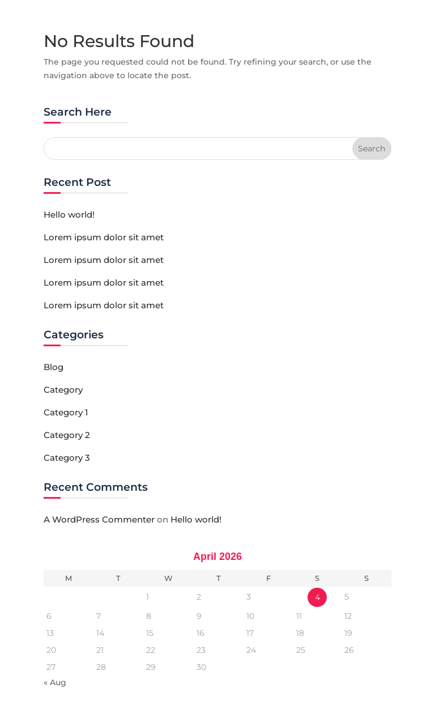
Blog (53, 367)
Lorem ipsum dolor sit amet (104, 237)
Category (63, 389)
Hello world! (69, 214)
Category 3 (67, 457)
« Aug (55, 682)
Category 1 (66, 412)
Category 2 (67, 435)
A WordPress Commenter (99, 519)
